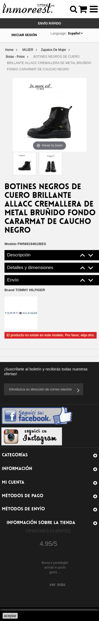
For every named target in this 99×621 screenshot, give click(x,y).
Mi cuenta (13, 482)
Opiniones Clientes (48, 531)
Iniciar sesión (24, 35)
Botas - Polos (15, 56)
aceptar (10, 616)
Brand (24, 290)
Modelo (10, 244)
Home (9, 50)
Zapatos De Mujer (53, 50)
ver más (57, 584)
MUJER (27, 50)
